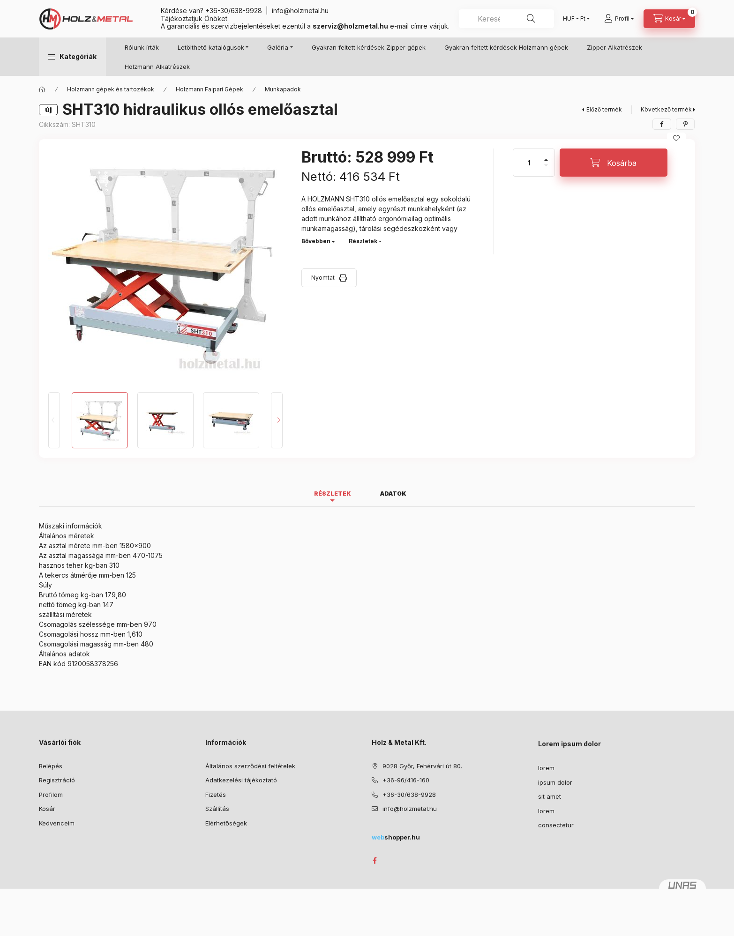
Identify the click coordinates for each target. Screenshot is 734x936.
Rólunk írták (142, 47)
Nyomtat (323, 277)
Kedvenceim (57, 823)
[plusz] (546, 156)
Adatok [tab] (393, 493)
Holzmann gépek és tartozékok (110, 89)
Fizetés (215, 794)
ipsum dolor (555, 782)
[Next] (277, 420)
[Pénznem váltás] (574, 19)
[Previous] (54, 420)
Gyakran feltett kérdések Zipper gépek (369, 47)
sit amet (549, 796)
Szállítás (217, 808)
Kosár (47, 808)
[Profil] (619, 18)
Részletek (363, 241)
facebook (374, 860)
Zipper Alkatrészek (614, 47)
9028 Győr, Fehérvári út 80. (422, 766)
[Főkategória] (42, 89)
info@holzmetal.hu (300, 11)
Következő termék (666, 109)
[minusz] (546, 169)
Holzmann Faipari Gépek (209, 89)
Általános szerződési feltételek (250, 766)
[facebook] (661, 124)
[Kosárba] (613, 163)
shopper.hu (396, 837)
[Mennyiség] (529, 162)
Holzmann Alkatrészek (157, 66)
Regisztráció (57, 780)
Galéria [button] (277, 47)
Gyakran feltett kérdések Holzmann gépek (506, 47)
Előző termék (604, 109)
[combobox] (506, 18)
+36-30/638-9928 (233, 11)
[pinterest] (685, 124)
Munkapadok (283, 89)
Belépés (50, 766)
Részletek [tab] (332, 493)
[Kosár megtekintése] (669, 18)
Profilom (51, 794)
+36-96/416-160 (405, 780)
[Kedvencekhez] (676, 138)
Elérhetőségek (226, 823)
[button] (72, 56)
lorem (546, 768)
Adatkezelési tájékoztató (241, 780)
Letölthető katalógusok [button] (211, 47)
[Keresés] (531, 19)
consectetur (556, 825)
